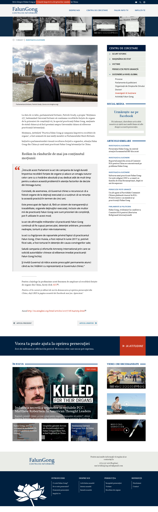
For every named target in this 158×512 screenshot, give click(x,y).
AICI (55, 284)
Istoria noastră (85, 487)
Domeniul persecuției (61, 490)
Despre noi (84, 478)
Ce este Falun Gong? (60, 483)
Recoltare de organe (113, 490)
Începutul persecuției (114, 483)
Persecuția (110, 478)
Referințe (137, 478)
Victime (109, 487)
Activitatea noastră (87, 483)
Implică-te (57, 494)
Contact (136, 487)
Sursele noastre (86, 490)
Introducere (58, 478)
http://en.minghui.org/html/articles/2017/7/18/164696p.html (56, 311)
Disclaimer (137, 483)
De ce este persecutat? (61, 487)
